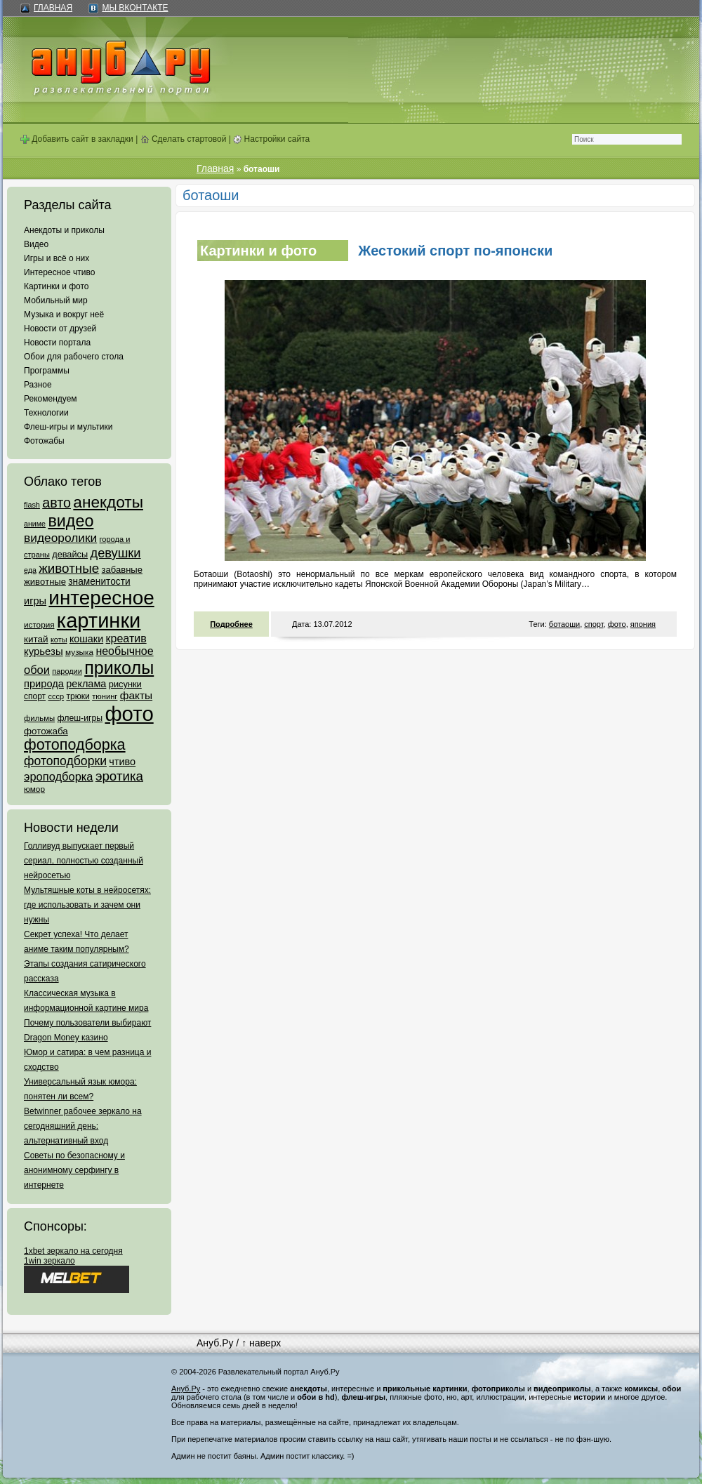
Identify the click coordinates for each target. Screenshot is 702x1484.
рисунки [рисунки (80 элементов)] (125, 684)
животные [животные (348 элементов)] (69, 568)
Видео (36, 244)
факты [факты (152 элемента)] (136, 695)
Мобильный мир (56, 300)
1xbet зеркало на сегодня (73, 1251)
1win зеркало (49, 1261)
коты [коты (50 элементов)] (59, 639)
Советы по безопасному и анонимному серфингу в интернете (74, 1170)
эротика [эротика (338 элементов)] (119, 776)
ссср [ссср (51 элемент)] (56, 696)
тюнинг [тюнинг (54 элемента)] (104, 696)
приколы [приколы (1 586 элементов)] (119, 667)
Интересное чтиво (59, 272)
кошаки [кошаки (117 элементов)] (86, 638)
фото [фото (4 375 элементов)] (129, 713)
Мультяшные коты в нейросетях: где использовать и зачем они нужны (87, 905)
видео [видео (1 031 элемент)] (70, 521)
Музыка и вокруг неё (64, 314)
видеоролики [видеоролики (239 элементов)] (60, 538)
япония (643, 624)
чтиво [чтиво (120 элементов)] (122, 761)
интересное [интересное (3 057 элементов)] (101, 598)
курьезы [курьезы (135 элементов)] (43, 651)
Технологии (46, 413)
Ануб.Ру (215, 1343)
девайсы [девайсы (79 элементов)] (70, 554)
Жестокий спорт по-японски (455, 250)
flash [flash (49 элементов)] (32, 505)
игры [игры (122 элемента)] (35, 601)
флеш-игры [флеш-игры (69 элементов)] (79, 718)
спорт (593, 624)
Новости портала (57, 342)
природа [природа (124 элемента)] (44, 683)
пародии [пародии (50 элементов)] (67, 671)
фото (617, 624)
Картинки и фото (56, 286)
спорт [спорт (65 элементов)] (35, 696)
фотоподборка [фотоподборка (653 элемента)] (75, 744)
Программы (46, 371)
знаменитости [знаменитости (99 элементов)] (99, 581)
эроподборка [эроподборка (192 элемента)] (58, 776)
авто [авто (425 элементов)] (56, 502)
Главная (53, 8)
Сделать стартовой (183, 139)
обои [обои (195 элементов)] (37, 669)
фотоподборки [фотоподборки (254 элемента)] (65, 761)
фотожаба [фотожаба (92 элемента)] (46, 731)
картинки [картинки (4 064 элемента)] (98, 620)
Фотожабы (44, 441)
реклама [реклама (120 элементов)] (86, 683)
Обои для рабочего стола (74, 357)
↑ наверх (261, 1343)
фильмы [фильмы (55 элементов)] (39, 718)
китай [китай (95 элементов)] (36, 639)
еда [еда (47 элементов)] (30, 570)
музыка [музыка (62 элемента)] (79, 652)
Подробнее (231, 624)
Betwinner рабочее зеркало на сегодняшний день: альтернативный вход (83, 1126)
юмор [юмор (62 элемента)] (34, 789)
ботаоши (564, 624)
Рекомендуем (50, 399)
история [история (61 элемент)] (39, 624)
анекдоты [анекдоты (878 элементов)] (108, 502)
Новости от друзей (60, 328)
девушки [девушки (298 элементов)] (115, 552)
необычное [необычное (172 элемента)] (124, 651)
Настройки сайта (271, 139)
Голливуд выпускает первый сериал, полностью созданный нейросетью (83, 860)
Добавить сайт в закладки (76, 139)
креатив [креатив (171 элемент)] (126, 638)
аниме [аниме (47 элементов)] (35, 523)
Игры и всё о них (56, 258)
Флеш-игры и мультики (68, 427)
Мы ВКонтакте (135, 8)
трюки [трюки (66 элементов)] (77, 696)
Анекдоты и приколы (64, 230)
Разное (38, 385)
